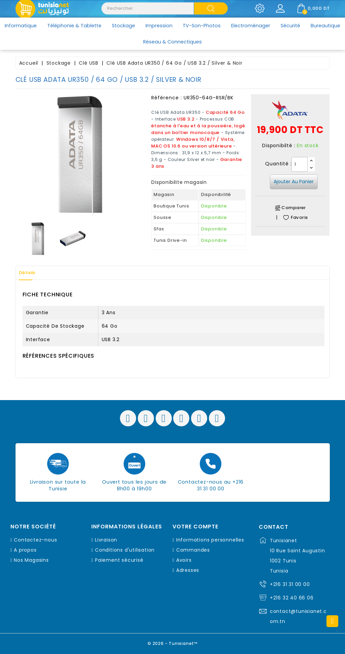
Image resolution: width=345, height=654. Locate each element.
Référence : (166, 97)
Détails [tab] (30, 272)
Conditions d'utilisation (125, 550)
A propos (25, 550)
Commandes (193, 550)
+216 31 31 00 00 (290, 584)
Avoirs (184, 560)
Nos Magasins (31, 560)
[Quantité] (299, 164)
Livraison (106, 539)
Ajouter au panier (294, 181)
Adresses (187, 570)
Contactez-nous (35, 539)
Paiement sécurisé (119, 560)
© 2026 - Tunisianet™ (173, 642)
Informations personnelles (210, 539)
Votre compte (195, 527)
